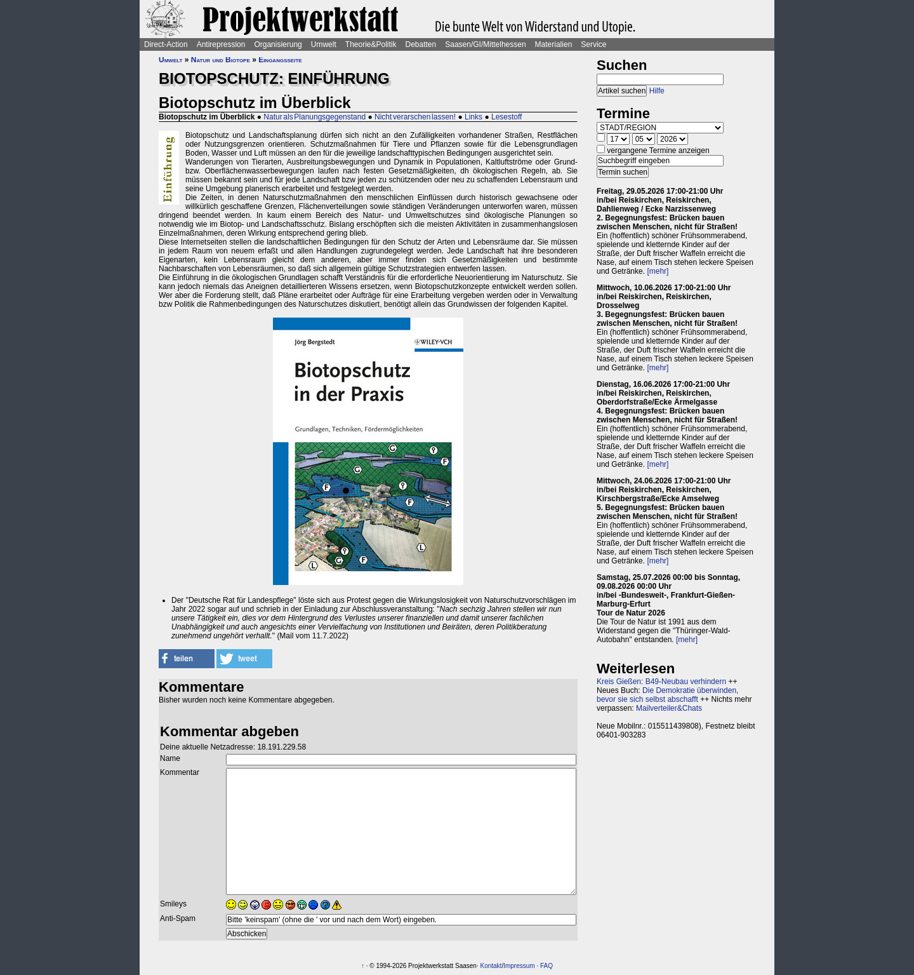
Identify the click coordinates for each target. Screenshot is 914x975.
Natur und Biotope (220, 59)
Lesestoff (506, 116)
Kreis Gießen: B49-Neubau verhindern (661, 681)
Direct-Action (166, 44)
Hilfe (657, 90)
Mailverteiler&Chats (669, 708)
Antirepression (221, 44)
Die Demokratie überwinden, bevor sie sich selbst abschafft (667, 695)
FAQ (546, 965)
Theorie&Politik (371, 44)
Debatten (421, 44)
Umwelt (323, 44)
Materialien (554, 44)
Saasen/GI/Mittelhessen (485, 44)
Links (473, 116)
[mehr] (657, 271)
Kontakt (490, 965)
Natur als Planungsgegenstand (314, 116)
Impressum (518, 965)
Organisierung (277, 44)
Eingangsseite (279, 59)
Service (593, 44)
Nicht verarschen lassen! (415, 116)
